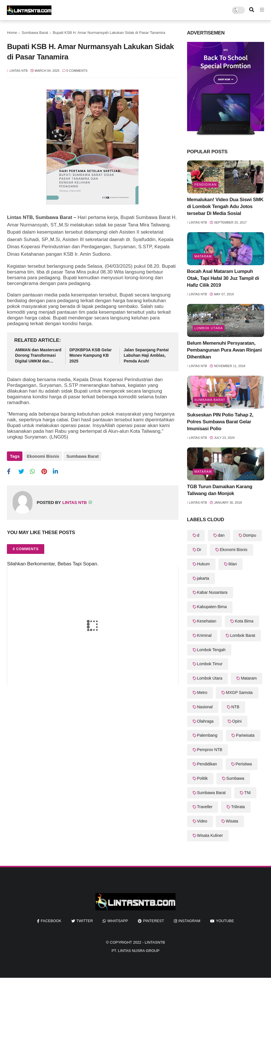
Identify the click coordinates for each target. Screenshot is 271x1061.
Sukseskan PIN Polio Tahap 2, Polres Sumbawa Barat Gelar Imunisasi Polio (220, 421)
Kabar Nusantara (212, 592)
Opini (237, 721)
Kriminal (204, 635)
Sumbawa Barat (35, 32)
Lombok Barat (242, 635)
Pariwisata (245, 735)
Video (202, 821)
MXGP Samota (239, 692)
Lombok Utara (209, 328)
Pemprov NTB (209, 749)
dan (221, 535)
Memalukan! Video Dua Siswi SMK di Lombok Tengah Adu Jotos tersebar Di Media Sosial (225, 206)
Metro (202, 692)
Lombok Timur (210, 664)
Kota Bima (244, 621)
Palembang (207, 735)
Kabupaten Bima (212, 606)
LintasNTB (155, 942)
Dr (199, 549)
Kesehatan (206, 621)
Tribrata (238, 806)
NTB (235, 707)
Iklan (232, 564)
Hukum (203, 564)
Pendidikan (206, 184)
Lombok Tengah (211, 649)
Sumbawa (235, 778)
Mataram (203, 256)
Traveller (205, 806)
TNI (247, 792)
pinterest (153, 921)
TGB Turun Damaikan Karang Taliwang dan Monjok (219, 490)
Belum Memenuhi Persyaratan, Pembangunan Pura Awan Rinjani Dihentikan (224, 350)
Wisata (232, 821)
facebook (51, 921)
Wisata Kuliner (210, 835)
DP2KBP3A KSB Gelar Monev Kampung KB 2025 (90, 355)
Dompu (249, 535)
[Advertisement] (135, 1018)
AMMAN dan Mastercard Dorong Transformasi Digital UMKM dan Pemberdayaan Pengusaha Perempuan (38, 356)
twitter (84, 921)
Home (12, 32)
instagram (189, 921)
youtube (225, 921)
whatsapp (117, 921)
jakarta (203, 578)
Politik (202, 778)
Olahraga (205, 721)
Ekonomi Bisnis (43, 456)
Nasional (205, 707)
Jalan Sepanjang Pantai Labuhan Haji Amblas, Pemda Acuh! (146, 355)
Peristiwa (244, 764)
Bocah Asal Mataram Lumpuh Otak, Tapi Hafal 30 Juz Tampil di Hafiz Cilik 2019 (223, 278)
